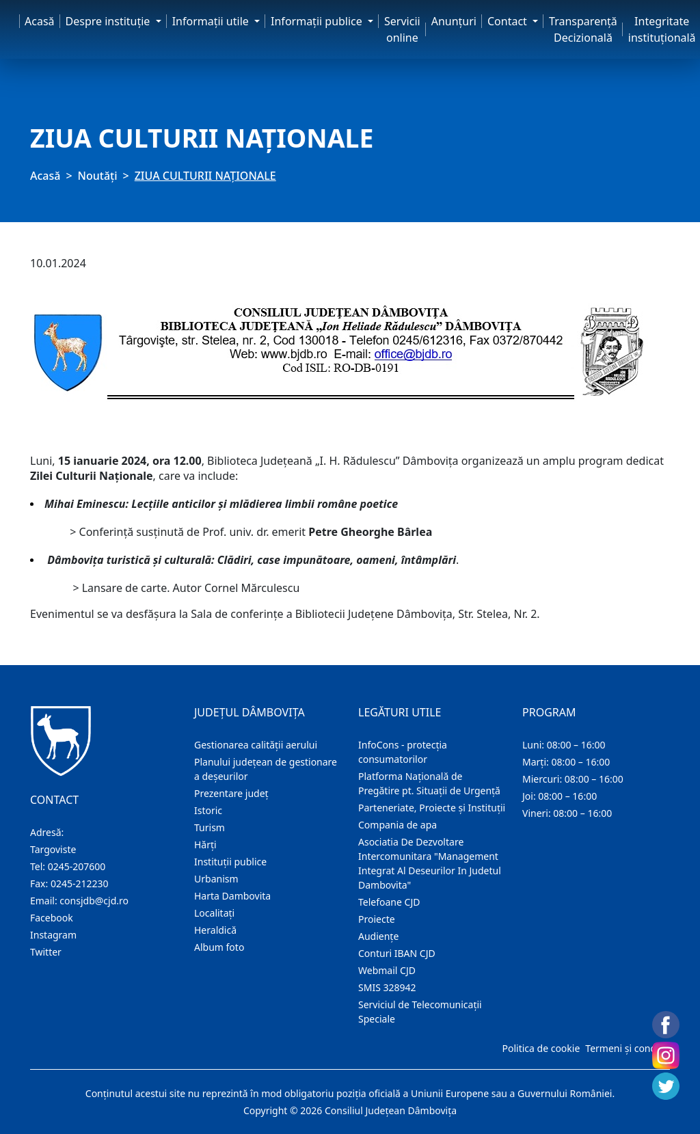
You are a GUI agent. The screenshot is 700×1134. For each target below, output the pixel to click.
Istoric (208, 810)
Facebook (51, 917)
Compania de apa (397, 824)
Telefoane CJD (389, 901)
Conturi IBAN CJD (396, 953)
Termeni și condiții (626, 1048)
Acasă (40, 21)
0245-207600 (77, 866)
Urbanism (216, 878)
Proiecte (376, 919)
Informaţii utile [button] (212, 21)
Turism (209, 827)
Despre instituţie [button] (109, 21)
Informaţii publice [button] (318, 21)
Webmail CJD (387, 970)
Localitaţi (214, 912)
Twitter (46, 951)
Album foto (219, 947)
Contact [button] (508, 21)
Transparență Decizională (583, 29)
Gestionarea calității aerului (255, 744)
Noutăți (98, 175)
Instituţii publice (230, 861)
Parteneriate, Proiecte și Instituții (431, 807)
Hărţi (205, 844)
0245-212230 (80, 883)
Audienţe (378, 936)
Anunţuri (453, 21)
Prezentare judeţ (231, 793)
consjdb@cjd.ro (94, 900)
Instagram (53, 934)
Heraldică (215, 929)
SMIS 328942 (387, 987)
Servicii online (402, 29)
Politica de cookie (541, 1048)
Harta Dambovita (232, 895)
